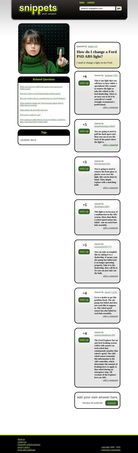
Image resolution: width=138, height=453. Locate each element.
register (91, 2)
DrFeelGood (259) (102, 163)
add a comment (110, 107)
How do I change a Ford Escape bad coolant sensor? (40, 93)
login (82, 2)
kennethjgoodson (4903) (104, 126)
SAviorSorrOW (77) (102, 246)
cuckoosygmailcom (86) (104, 335)
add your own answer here (97, 397)
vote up (84, 83)
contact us (22, 442)
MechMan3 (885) (101, 206)
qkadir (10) (93, 46)
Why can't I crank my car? (30, 115)
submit (112, 403)
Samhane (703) (111, 75)
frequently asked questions (29, 444)
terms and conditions (26, 450)
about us (21, 439)
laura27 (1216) (111, 292)
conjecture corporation (110, 450)
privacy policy (24, 447)
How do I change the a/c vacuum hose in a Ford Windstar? (42, 98)
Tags (43, 132)
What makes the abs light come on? (34, 110)
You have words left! (92, 403)
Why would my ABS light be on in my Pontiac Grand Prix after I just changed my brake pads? (42, 120)
